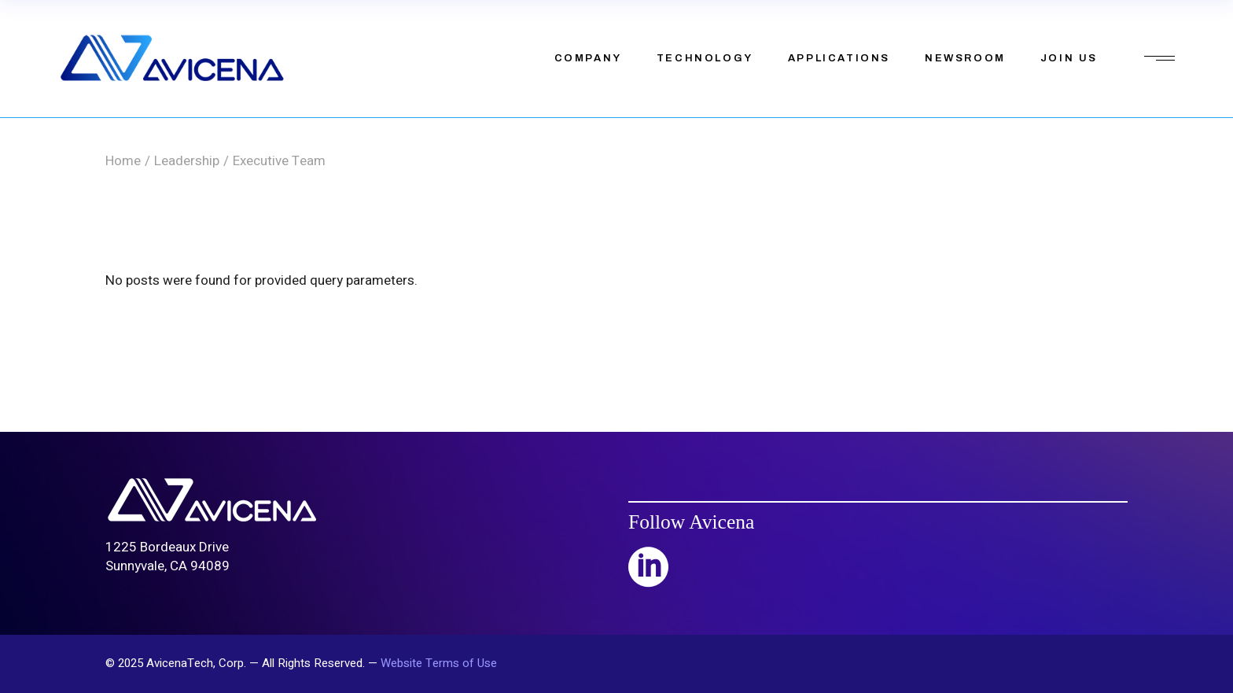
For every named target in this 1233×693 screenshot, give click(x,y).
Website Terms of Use (439, 663)
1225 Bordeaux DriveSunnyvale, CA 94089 (167, 556)
